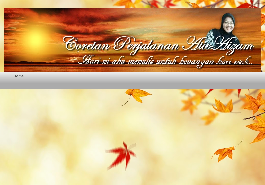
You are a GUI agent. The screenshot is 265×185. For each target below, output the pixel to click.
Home (19, 76)
